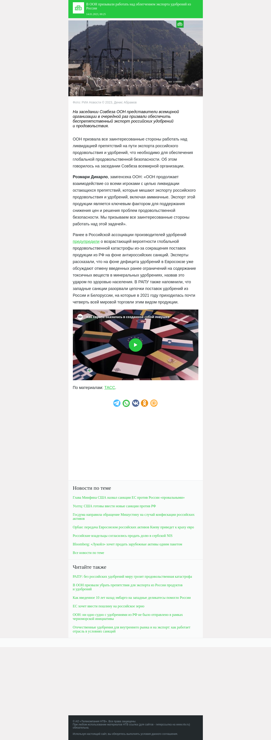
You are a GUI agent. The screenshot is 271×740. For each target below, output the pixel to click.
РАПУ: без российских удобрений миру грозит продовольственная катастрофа (132, 576)
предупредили (86, 241)
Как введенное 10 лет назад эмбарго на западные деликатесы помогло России (132, 597)
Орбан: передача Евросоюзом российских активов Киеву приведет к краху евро (133, 527)
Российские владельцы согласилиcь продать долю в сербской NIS (123, 536)
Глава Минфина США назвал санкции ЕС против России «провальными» (129, 497)
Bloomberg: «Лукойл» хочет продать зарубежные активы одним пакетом (127, 544)
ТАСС (109, 387)
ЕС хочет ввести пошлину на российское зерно (108, 606)
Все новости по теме (88, 553)
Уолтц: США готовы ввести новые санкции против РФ (114, 506)
